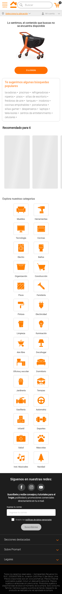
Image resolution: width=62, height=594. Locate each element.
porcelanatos (39, 104)
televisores (11, 113)
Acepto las (34, 520)
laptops (44, 109)
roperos (9, 96)
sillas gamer (12, 109)
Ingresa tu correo (14, 507)
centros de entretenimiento (35, 113)
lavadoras (10, 92)
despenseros (29, 109)
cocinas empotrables (17, 104)
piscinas (24, 92)
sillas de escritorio (36, 96)
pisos (19, 96)
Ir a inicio (31, 70)
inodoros (44, 100)
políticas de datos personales (38, 520)
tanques (31, 100)
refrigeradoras (40, 92)
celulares (10, 117)
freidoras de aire (14, 100)
